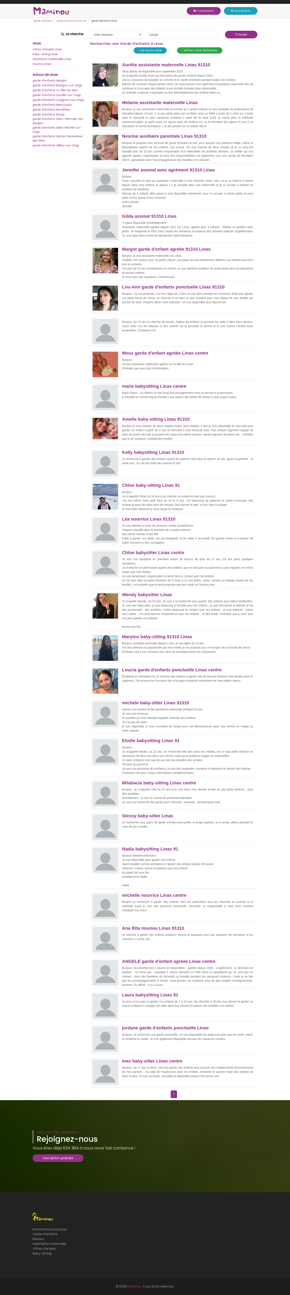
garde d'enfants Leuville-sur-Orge (57, 95)
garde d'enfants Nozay (49, 114)
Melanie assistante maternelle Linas (160, 102)
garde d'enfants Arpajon (50, 80)
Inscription (241, 10)
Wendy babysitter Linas (147, 594)
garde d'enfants (43, 20)
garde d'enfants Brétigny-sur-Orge (57, 85)
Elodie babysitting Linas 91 (151, 740)
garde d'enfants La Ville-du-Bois (55, 90)
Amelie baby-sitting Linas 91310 (156, 419)
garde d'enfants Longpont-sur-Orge (58, 100)
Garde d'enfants (45, 1234)
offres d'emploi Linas (47, 49)
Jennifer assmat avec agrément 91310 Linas (168, 170)
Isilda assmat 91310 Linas (149, 216)
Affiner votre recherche (199, 50)
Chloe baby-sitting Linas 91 (151, 485)
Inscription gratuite (58, 1158)
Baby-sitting (42, 1253)
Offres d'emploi (44, 1248)
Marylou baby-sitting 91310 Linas (157, 636)
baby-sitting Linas (45, 54)
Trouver (241, 34)
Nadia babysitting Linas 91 (150, 849)
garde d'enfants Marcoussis (52, 105)
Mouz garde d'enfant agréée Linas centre (165, 353)
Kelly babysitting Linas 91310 (153, 452)
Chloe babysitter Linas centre (153, 552)
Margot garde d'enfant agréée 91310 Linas (166, 249)
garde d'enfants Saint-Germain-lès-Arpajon (58, 121)
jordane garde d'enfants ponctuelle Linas (165, 1028)
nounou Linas (42, 64)
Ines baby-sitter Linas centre (152, 1061)
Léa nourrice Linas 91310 (148, 519)
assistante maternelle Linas (52, 59)
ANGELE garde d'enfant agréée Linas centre (168, 961)
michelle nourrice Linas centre (154, 895)
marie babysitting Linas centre (154, 386)
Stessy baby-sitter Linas (147, 815)
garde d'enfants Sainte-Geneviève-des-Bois (58, 138)
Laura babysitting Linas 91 (150, 995)
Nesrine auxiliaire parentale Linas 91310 (164, 136)
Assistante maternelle (49, 1244)
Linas (37, 43)
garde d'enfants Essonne (71, 20)
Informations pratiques (50, 1229)
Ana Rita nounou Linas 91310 (153, 928)
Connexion (203, 10)
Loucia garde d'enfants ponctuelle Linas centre (172, 670)
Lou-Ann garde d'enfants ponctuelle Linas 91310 (173, 287)
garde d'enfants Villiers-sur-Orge (56, 145)
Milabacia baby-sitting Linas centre (159, 783)
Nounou (38, 1239)
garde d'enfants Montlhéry (51, 110)
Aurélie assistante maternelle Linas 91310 (166, 64)
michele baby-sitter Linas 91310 (155, 702)
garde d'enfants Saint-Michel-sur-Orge (57, 130)
